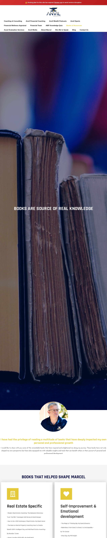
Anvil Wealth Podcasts (56, 21)
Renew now (58, 2)
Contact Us (57, 30)
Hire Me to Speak (36, 30)
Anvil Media (8, 30)
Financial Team (35, 25)
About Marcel (21, 30)
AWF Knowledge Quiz (52, 25)
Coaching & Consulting (13, 21)
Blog (48, 30)
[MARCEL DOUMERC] (53, 10)
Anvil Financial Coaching (34, 21)
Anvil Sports (73, 21)
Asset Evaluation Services (93, 25)
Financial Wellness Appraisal (15, 25)
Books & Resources (72, 25)
